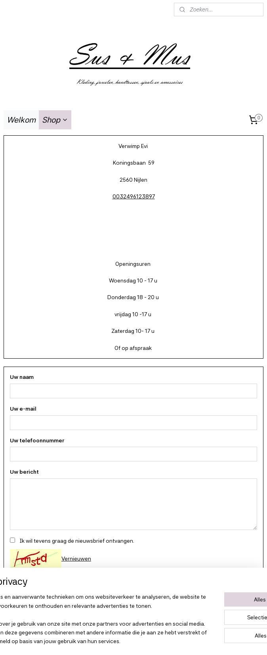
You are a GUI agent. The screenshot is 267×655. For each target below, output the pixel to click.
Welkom (21, 120)
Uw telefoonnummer (37, 440)
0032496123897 (134, 196)
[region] (81, 606)
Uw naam (22, 377)
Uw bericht (24, 472)
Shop (55, 120)
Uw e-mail (23, 408)
